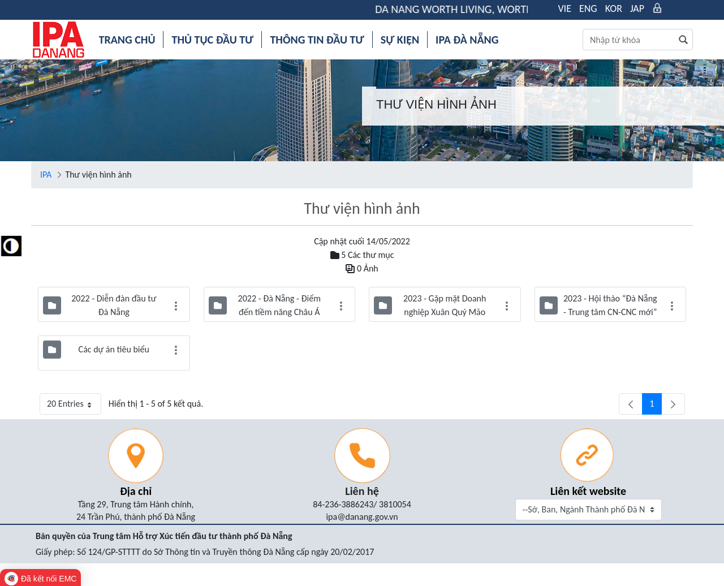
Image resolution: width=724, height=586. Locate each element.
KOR (613, 8)
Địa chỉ (136, 491)
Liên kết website (588, 491)
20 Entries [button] (74, 406)
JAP (637, 8)
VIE (564, 8)
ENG (588, 8)
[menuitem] (127, 39)
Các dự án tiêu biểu (114, 349)
